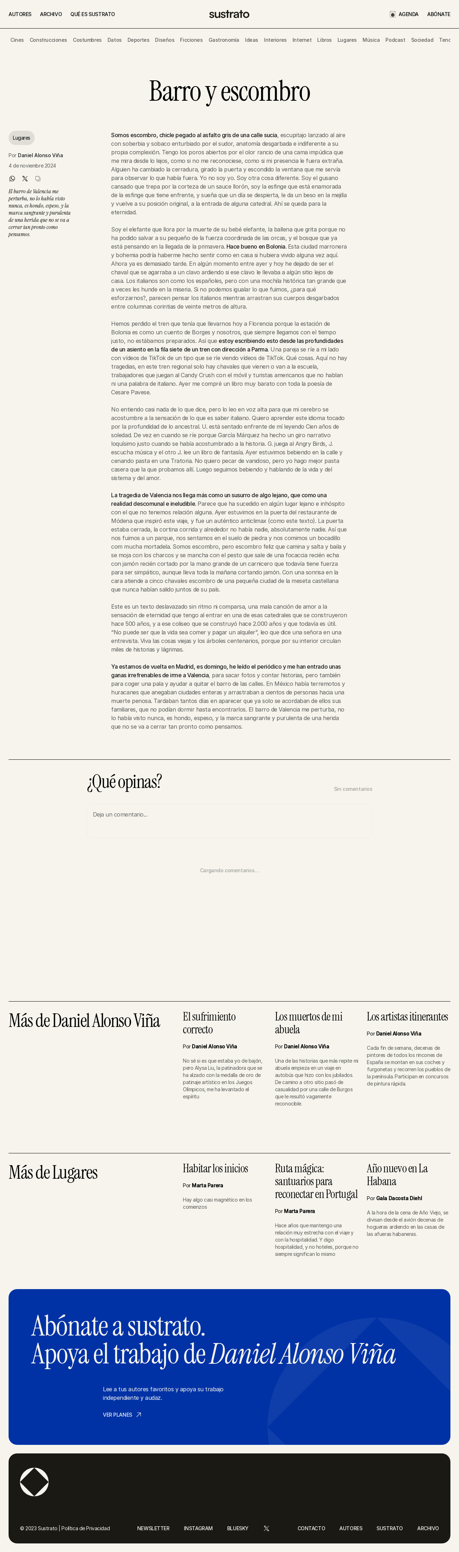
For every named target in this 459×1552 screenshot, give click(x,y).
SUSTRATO (389, 1528)
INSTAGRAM (198, 1528)
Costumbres (87, 40)
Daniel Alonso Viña (40, 155)
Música (371, 40)
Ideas (251, 40)
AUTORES (20, 14)
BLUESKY (238, 1528)
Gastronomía (224, 40)
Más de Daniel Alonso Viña (84, 1021)
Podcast (395, 40)
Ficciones (191, 40)
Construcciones (48, 40)
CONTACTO (311, 1528)
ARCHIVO (51, 14)
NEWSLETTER (153, 1528)
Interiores (275, 40)
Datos (115, 40)
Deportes (139, 40)
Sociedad (422, 40)
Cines (17, 40)
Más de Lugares (53, 1173)
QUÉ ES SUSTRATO (92, 14)
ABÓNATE (438, 14)
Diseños (164, 40)
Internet (302, 40)
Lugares (347, 40)
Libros (324, 40)
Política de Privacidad (85, 1528)
